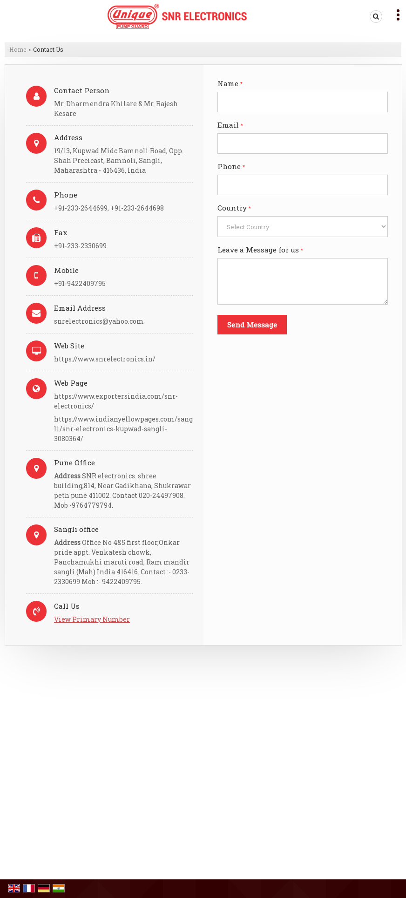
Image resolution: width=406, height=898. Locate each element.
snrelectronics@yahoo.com (99, 321)
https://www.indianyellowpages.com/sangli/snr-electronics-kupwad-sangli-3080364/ (123, 429)
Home (18, 49)
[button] (92, 619)
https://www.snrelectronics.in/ (105, 358)
